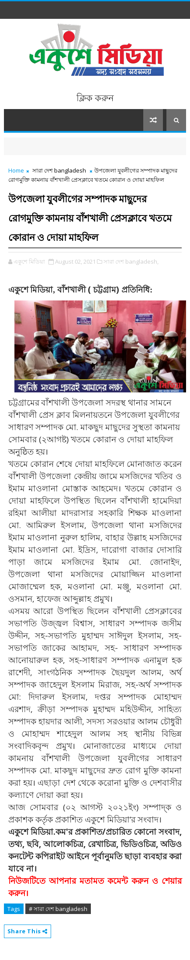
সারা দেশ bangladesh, (131, 261)
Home (16, 170)
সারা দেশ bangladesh (59, 170)
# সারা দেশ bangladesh (58, 909)
